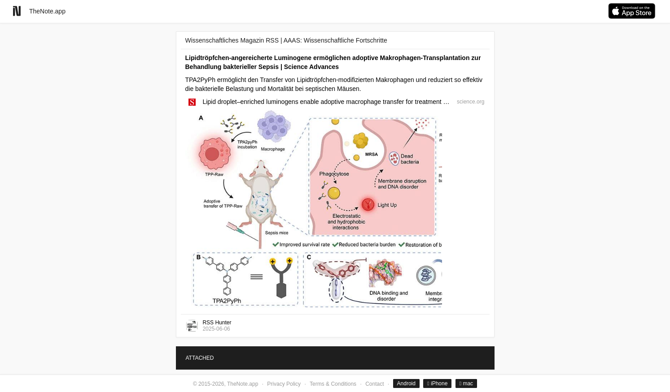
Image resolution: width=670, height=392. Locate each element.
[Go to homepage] (17, 11)
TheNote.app (47, 11)
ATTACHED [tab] (200, 358)
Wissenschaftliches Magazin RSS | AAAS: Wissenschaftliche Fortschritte (286, 40)
